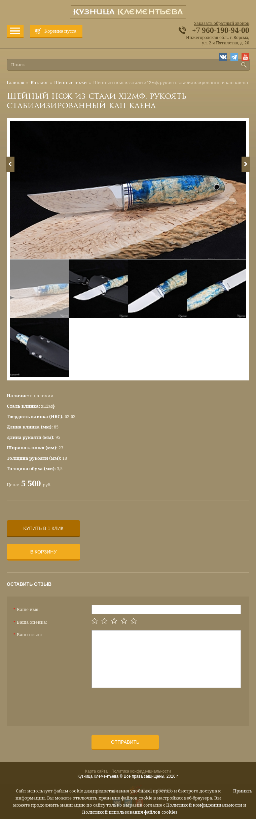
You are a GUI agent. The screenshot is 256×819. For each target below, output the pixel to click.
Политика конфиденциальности (141, 771)
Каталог (39, 82)
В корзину (43, 552)
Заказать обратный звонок (221, 23)
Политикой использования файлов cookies (129, 812)
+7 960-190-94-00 (220, 31)
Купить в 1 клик (43, 528)
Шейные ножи (70, 82)
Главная (15, 82)
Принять (243, 790)
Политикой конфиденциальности (204, 805)
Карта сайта (96, 771)
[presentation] (143, 704)
